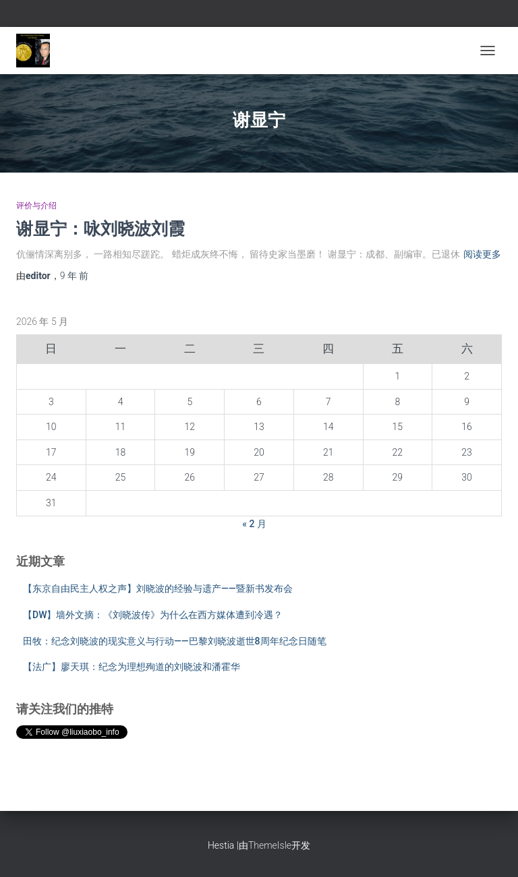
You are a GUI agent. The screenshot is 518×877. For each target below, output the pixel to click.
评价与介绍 (36, 205)
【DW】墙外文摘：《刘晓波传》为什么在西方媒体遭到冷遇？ (153, 614)
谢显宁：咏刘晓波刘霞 (100, 228)
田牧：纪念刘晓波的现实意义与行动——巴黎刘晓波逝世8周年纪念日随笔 (174, 641)
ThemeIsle (269, 845)
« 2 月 (254, 523)
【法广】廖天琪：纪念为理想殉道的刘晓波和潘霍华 (131, 666)
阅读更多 (482, 254)
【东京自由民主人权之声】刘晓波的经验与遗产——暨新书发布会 (158, 588)
